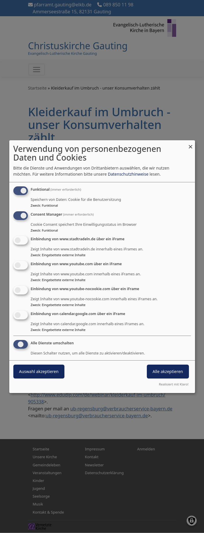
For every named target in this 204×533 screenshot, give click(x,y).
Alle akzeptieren (168, 371)
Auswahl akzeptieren (39, 371)
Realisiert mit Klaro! (174, 384)
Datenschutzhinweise (128, 174)
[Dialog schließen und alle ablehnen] (190, 144)
